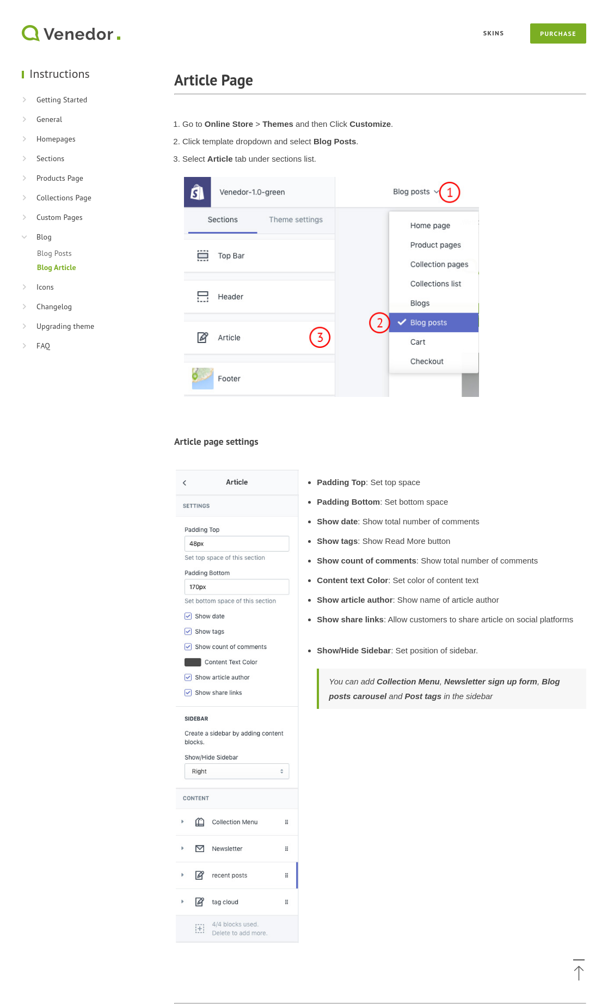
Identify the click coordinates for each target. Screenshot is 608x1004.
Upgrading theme (65, 326)
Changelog (54, 306)
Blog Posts (54, 253)
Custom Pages (59, 217)
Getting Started (61, 100)
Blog (44, 237)
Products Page (59, 178)
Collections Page (63, 198)
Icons (45, 287)
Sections (50, 158)
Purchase (558, 33)
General (49, 119)
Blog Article (56, 267)
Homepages (56, 139)
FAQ (43, 346)
